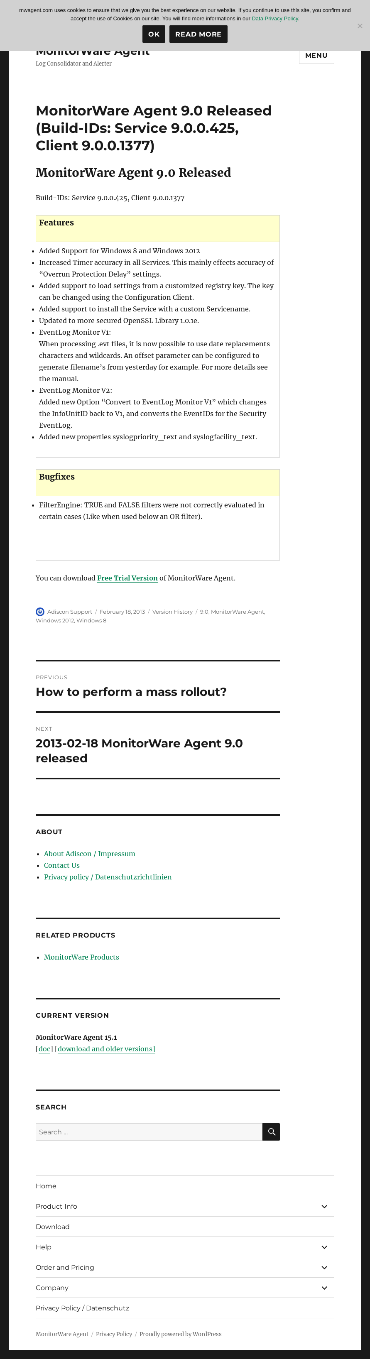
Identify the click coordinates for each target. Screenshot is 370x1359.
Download (53, 1227)
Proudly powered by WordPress (181, 1334)
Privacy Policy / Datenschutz (82, 1308)
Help (43, 1247)
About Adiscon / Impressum (89, 854)
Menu (316, 55)
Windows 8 (91, 620)
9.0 (204, 611)
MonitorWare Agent (237, 611)
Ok (154, 34)
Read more (198, 34)
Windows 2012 (55, 620)
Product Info (56, 1206)
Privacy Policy (114, 1334)
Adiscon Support (69, 611)
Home (46, 1186)
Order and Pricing (65, 1267)
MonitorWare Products (81, 957)
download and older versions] (106, 1049)
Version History (172, 611)
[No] (359, 26)
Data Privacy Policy (275, 18)
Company (52, 1288)
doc (44, 1049)
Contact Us (62, 865)
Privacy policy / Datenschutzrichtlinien (108, 877)
